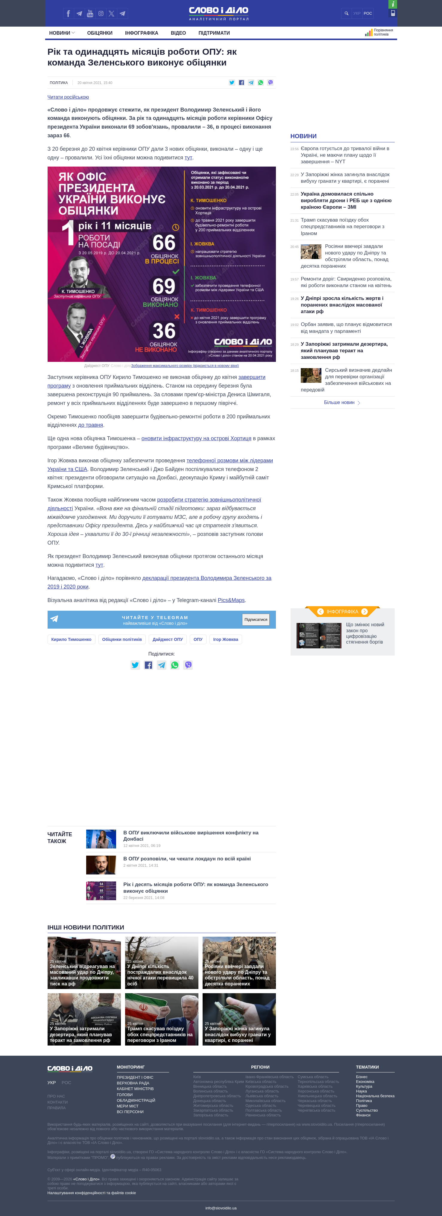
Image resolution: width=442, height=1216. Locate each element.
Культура (364, 1086)
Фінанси (363, 1115)
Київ (197, 1077)
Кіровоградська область (266, 1086)
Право (361, 1105)
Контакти (58, 1102)
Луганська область (262, 1091)
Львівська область (261, 1096)
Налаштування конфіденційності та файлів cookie (92, 1193)
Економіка (365, 1081)
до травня (90, 425)
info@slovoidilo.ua (220, 1208)
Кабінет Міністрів (135, 1089)
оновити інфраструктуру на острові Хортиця (196, 438)
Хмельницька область (317, 1096)
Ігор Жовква (225, 639)
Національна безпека (375, 1096)
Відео (178, 33)
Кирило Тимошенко (71, 639)
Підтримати (214, 33)
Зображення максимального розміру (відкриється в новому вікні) (185, 366)
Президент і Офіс (135, 1077)
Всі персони (130, 1112)
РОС (368, 13)
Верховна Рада (133, 1083)
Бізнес (361, 1077)
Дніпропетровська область (217, 1096)
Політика (59, 83)
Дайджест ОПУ (168, 639)
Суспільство (367, 1110)
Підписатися (255, 619)
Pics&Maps (231, 600)
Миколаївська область (265, 1100)
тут (188, 158)
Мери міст (128, 1106)
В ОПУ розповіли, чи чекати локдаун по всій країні (189, 862)
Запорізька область (210, 1115)
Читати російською (68, 97)
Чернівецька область (316, 1105)
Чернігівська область (316, 1110)
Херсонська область (316, 1091)
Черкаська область (315, 1100)
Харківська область (315, 1086)
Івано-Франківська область (269, 1077)
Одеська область (260, 1105)
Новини (62, 33)
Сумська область (313, 1077)
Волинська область (210, 1091)
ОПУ (198, 639)
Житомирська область (213, 1105)
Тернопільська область (318, 1081)
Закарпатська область (213, 1110)
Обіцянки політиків (122, 639)
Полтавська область (263, 1110)
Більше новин (342, 402)
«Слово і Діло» (86, 1179)
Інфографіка (141, 33)
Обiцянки (100, 33)
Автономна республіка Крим (218, 1081)
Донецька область (209, 1100)
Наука (361, 1091)
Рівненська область (263, 1115)
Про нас (56, 1096)
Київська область (260, 1081)
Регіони (260, 1067)
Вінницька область (210, 1086)
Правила (57, 1108)
